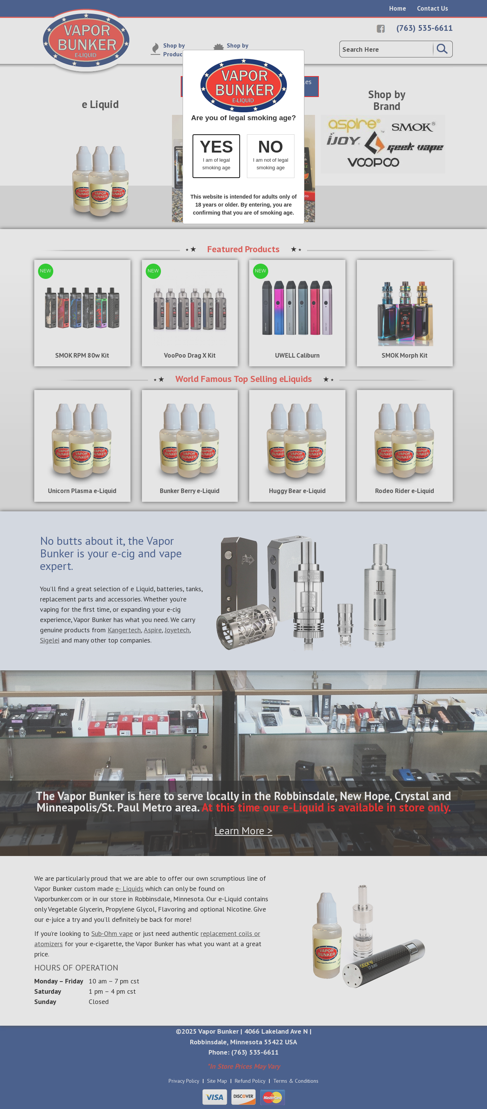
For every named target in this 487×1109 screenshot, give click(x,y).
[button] (216, 156)
